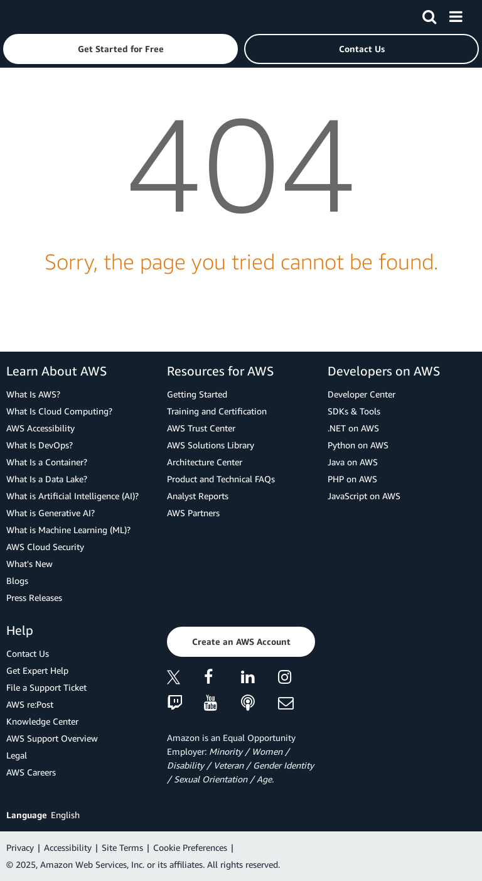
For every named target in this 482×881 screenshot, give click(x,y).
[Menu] (455, 14)
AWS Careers (31, 772)
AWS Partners (193, 512)
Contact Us (27, 653)
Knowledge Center (42, 721)
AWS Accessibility (40, 428)
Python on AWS (358, 445)
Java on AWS (353, 462)
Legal (16, 755)
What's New (29, 563)
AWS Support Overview (52, 738)
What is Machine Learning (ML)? (68, 529)
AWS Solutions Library (210, 445)
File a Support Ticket (46, 687)
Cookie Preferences (190, 847)
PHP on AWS (352, 478)
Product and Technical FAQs (221, 478)
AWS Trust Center (201, 428)
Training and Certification (217, 411)
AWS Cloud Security (45, 546)
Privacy (20, 847)
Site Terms (122, 847)
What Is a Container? (46, 462)
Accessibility (68, 847)
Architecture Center (204, 462)
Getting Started (197, 394)
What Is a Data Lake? (46, 478)
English (65, 814)
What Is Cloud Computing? (59, 411)
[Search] (429, 14)
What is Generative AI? (50, 512)
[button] (120, 49)
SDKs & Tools (354, 411)
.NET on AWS (353, 428)
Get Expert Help (37, 670)
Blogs (17, 580)
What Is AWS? (33, 394)
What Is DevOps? (39, 445)
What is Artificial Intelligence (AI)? (72, 495)
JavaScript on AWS (364, 495)
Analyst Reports (197, 495)
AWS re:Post (29, 704)
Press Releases (34, 597)
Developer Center (361, 394)
